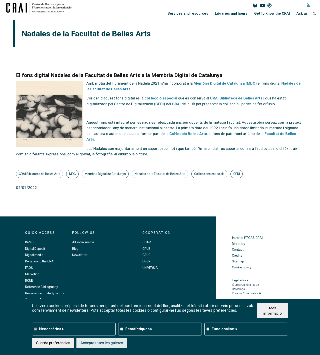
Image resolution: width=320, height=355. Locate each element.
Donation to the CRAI (39, 261)
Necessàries (51, 329)
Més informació (272, 310)
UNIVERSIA (150, 268)
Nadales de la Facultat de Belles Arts (160, 174)
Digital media (34, 255)
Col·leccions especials (209, 174)
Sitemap (238, 261)
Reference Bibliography (41, 287)
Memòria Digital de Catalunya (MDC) (225, 83)
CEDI (159, 104)
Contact (238, 250)
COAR (146, 242)
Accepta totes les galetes (101, 343)
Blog (75, 248)
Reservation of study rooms (44, 293)
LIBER (146, 261)
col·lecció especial (160, 98)
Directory (238, 244)
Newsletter (80, 255)
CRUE (146, 248)
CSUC (146, 255)
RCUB (29, 280)
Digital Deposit (35, 248)
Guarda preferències (53, 343)
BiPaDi (29, 242)
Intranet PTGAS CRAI (247, 238)
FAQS (29, 268)
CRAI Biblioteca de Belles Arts (236, 98)
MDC (72, 174)
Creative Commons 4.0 (246, 293)
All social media (83, 242)
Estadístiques (138, 329)
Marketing (32, 274)
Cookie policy (241, 267)
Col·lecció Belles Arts (188, 133)
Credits (237, 256)
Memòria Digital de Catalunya (105, 174)
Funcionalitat (225, 329)
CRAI (176, 104)
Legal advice (240, 280)
